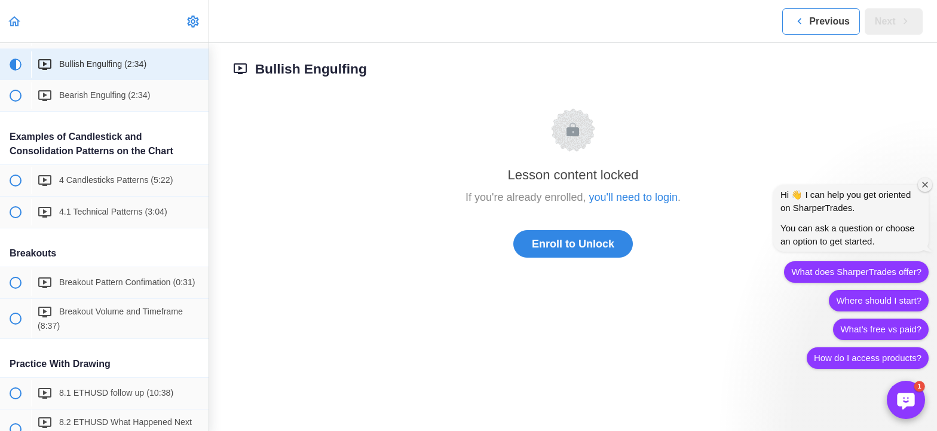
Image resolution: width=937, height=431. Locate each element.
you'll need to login (633, 197)
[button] (15, 21)
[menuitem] (194, 21)
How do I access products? (867, 358)
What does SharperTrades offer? (856, 272)
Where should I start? (878, 300)
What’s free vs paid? (880, 329)
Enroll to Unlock (573, 244)
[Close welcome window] (925, 185)
